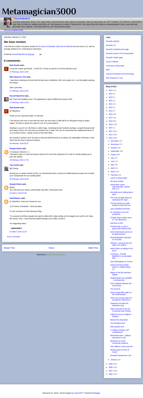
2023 (111, 97)
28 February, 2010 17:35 (19, 160)
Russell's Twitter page (114, 58)
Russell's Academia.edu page (117, 49)
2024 (111, 94)
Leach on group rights (118, 178)
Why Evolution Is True (114, 78)
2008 (111, 367)
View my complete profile (13, 30)
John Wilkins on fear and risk (121, 346)
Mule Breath (15, 65)
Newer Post (9, 248)
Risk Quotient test (117, 327)
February (114, 175)
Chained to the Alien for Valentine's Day (119, 304)
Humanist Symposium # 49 (120, 355)
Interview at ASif (116, 223)
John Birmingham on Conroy (121, 262)
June (113, 161)
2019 (111, 111)
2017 (111, 118)
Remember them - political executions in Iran (120, 337)
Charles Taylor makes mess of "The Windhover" (121, 219)
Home (51, 248)
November (115, 144)
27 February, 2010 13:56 (19, 72)
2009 (111, 364)
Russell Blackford (22, 19)
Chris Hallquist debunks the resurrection (120, 284)
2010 (111, 138)
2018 (111, 114)
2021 (111, 104)
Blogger (97, 393)
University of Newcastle (115, 66)
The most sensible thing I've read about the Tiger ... (121, 199)
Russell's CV (111, 45)
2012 (111, 131)
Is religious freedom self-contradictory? (119, 331)
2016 (111, 121)
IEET (108, 70)
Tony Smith (14, 165)
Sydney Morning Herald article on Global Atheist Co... (120, 267)
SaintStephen (15, 198)
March (113, 172)
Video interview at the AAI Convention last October (120, 310)
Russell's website (112, 41)
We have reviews (116, 181)
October (114, 148)
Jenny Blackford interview (120, 209)
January (114, 360)
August (114, 154)
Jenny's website (112, 62)
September (115, 151)
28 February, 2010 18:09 (19, 179)
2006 (111, 374)
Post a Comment (13, 237)
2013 (111, 128)
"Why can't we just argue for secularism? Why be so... (121, 299)
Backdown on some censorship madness (119, 342)
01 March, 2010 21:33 (18, 232)
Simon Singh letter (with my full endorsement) (120, 293)
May (112, 165)
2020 (111, 107)
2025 (111, 90)
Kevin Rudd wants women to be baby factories (121, 233)
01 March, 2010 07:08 (18, 193)
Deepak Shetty (16, 149)
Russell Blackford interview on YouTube (120, 239)
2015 (111, 124)
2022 (111, 101)
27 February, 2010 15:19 (19, 102)
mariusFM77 (79, 393)
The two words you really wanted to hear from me (120, 204)
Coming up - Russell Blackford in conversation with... (121, 256)
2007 (111, 371)
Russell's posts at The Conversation (120, 53)
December (115, 141)
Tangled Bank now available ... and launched (121, 279)
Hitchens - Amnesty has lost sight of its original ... (121, 244)
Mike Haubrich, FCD (18, 77)
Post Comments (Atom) (56, 255)
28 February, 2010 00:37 (19, 143)
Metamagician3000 (39, 11)
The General (115, 289)
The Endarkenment (117, 323)
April (113, 168)
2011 (111, 135)
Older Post (93, 248)
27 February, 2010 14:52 (19, 91)
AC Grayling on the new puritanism (119, 213)
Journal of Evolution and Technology (120, 74)
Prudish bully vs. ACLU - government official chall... (121, 227)
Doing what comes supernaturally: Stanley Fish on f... (120, 187)
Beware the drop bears (119, 320)
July (112, 158)
